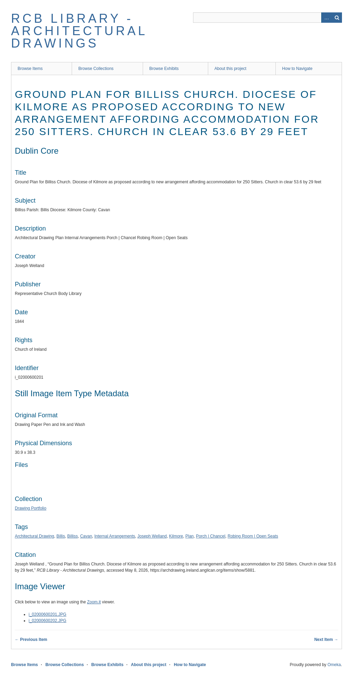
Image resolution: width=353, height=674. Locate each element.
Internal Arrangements (114, 536)
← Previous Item (31, 639)
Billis (61, 536)
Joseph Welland (152, 536)
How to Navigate (297, 68)
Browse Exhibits (164, 68)
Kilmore (176, 536)
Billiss (72, 536)
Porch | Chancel (210, 536)
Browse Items (30, 68)
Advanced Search (326, 17)
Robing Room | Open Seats (253, 536)
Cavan (86, 536)
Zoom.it (94, 602)
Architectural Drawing (34, 536)
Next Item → (326, 639)
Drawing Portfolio (30, 508)
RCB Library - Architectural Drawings (79, 30)
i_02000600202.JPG (47, 620)
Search (337, 17)
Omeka (334, 664)
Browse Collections (95, 68)
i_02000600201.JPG (47, 614)
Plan (189, 536)
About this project (230, 68)
